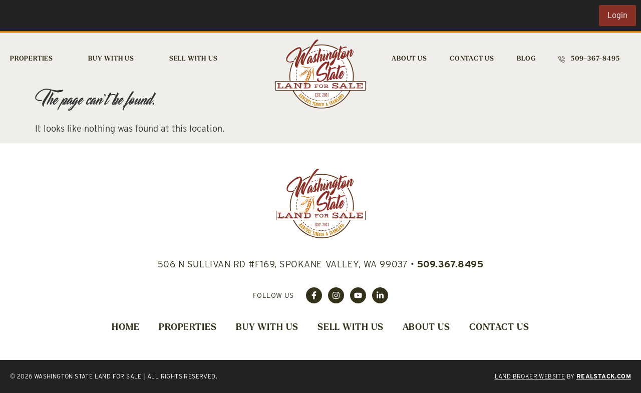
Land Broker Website (530, 376)
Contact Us (472, 59)
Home (126, 327)
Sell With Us (193, 59)
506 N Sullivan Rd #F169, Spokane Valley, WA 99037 (283, 264)
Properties (31, 59)
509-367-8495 (595, 59)
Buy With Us (111, 59)
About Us (409, 59)
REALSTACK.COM (603, 376)
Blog (526, 59)
